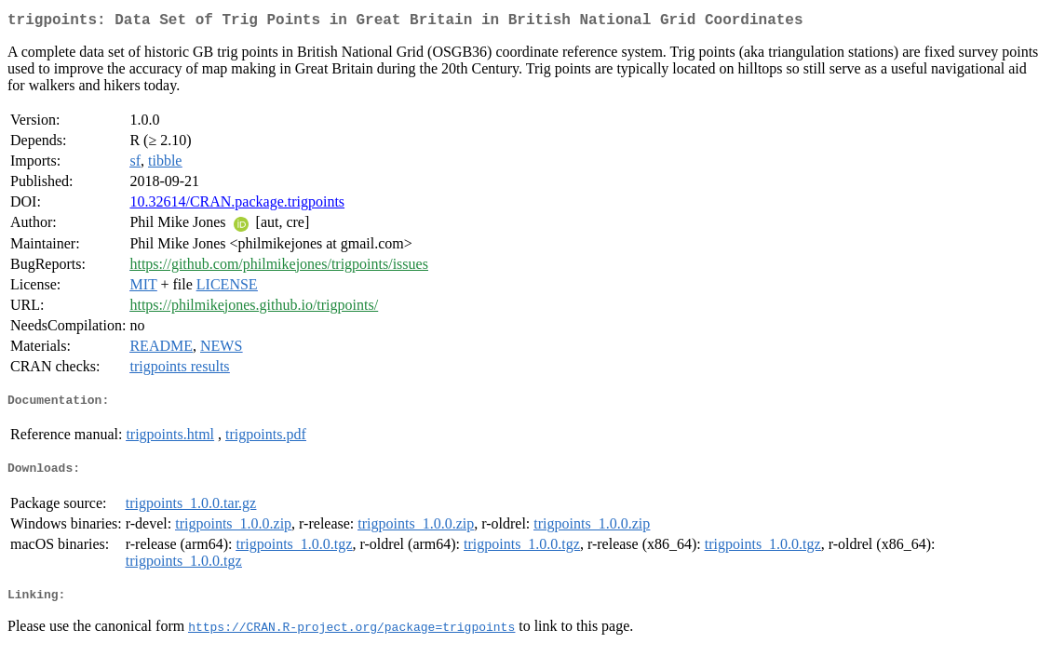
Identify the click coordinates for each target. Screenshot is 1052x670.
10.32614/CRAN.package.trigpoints (236, 205)
